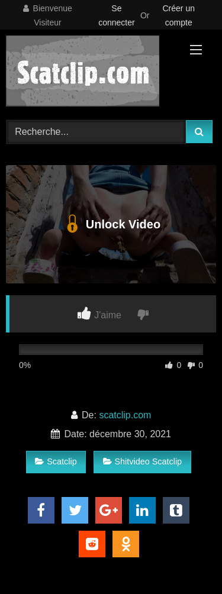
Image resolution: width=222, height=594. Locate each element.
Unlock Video (111, 224)
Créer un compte (179, 15)
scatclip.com (125, 415)
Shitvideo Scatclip (142, 461)
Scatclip (55, 461)
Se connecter (116, 15)
